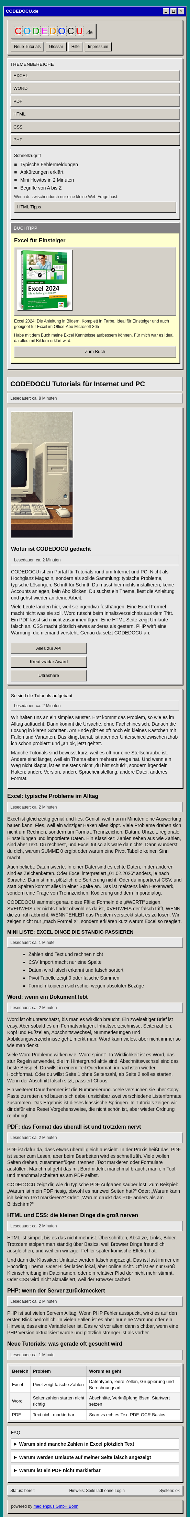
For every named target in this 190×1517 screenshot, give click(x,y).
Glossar (56, 46)
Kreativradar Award (49, 661)
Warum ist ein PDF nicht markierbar (60, 1470)
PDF (17, 101)
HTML (19, 114)
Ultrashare (48, 675)
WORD (20, 88)
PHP (18, 139)
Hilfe (75, 46)
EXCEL (20, 75)
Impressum (98, 46)
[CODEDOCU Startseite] (53, 31)
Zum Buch (95, 351)
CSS (18, 127)
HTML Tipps (29, 206)
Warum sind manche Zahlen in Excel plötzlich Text (76, 1444)
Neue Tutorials (27, 46)
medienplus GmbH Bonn (55, 1506)
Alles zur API (49, 648)
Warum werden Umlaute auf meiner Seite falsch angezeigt (85, 1457)
